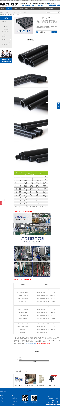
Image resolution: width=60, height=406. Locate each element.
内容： (18, 359)
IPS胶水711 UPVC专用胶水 (19, 385)
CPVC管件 (10, 12)
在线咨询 (54, 32)
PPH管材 (14, 12)
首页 (5, 14)
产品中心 (9, 8)
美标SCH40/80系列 (6, 42)
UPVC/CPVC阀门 (34, 12)
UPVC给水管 (17, 14)
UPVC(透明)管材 (5, 23)
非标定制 (15, 8)
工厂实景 (39, 8)
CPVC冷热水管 (18, 12)
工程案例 (21, 8)
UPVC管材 (12, 14)
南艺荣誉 (33, 8)
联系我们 (54, 0)
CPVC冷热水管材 (5, 29)
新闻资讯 (27, 8)
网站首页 (1, 395)
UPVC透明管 (24, 12)
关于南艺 (45, 8)
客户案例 (2, 398)
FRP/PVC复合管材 (5, 44)
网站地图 (58, 0)
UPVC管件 (6, 12)
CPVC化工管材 (5, 26)
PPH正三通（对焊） (40, 385)
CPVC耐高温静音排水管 (6, 31)
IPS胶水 (39, 12)
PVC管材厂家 (28, 12)
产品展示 (50, 0)
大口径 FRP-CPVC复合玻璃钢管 (31, 385)
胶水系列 (4, 39)
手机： (18, 357)
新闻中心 (2, 400)
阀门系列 (4, 36)
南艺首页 (3, 8)
